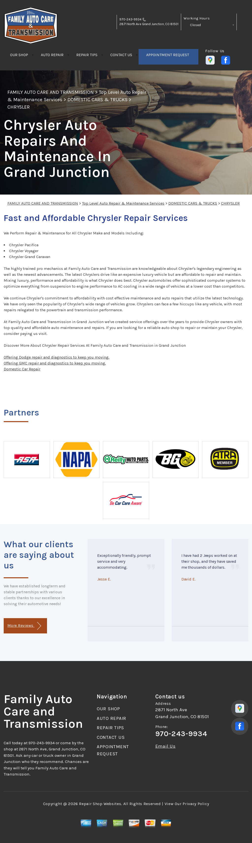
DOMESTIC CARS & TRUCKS (97, 99)
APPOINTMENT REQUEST (167, 54)
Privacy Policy (196, 803)
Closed (195, 25)
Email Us (165, 746)
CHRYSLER (18, 107)
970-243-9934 (130, 19)
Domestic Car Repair (22, 369)
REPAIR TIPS (86, 54)
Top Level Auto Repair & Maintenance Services (123, 203)
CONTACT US (121, 54)
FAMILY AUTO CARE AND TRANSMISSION (50, 92)
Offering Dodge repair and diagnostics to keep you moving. (56, 357)
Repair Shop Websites (100, 803)
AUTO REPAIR (52, 54)
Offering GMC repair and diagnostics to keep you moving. (55, 363)
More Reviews (24, 626)
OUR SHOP (19, 54)
